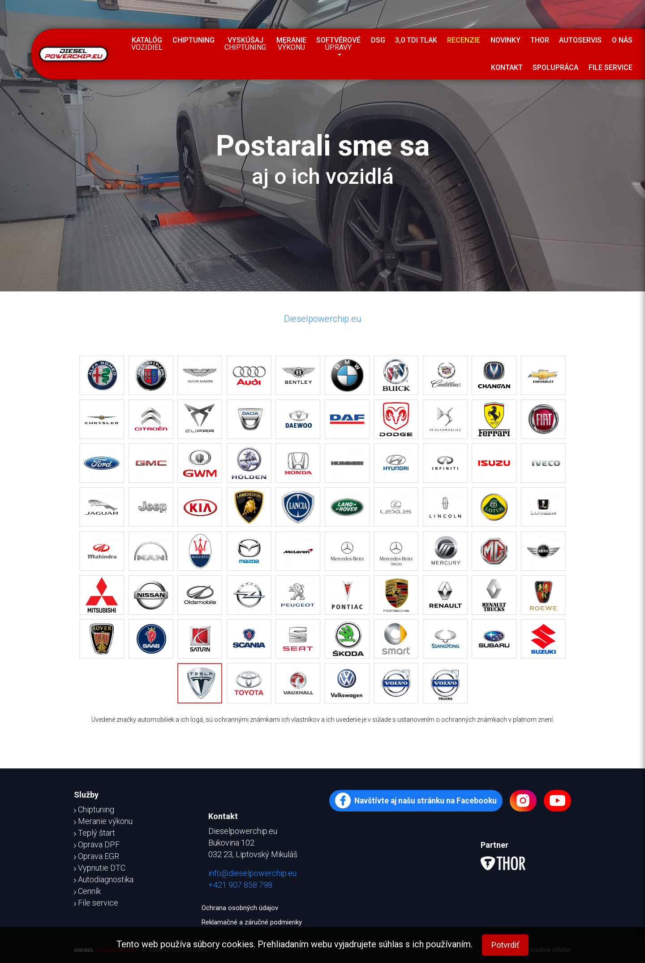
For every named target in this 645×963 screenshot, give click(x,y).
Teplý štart (94, 832)
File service (610, 67)
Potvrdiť (505, 945)
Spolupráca (555, 67)
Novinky (505, 40)
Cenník (87, 891)
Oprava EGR (96, 856)
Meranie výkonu (103, 821)
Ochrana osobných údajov (240, 908)
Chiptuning (193, 40)
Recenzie (463, 40)
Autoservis (580, 40)
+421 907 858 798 (240, 884)
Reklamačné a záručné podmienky (252, 922)
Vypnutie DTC (99, 867)
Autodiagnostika (103, 879)
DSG (378, 40)
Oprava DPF (97, 844)
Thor (539, 40)
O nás (622, 40)
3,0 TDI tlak (416, 40)
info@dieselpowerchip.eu (252, 873)
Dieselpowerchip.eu (322, 318)
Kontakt (507, 67)
